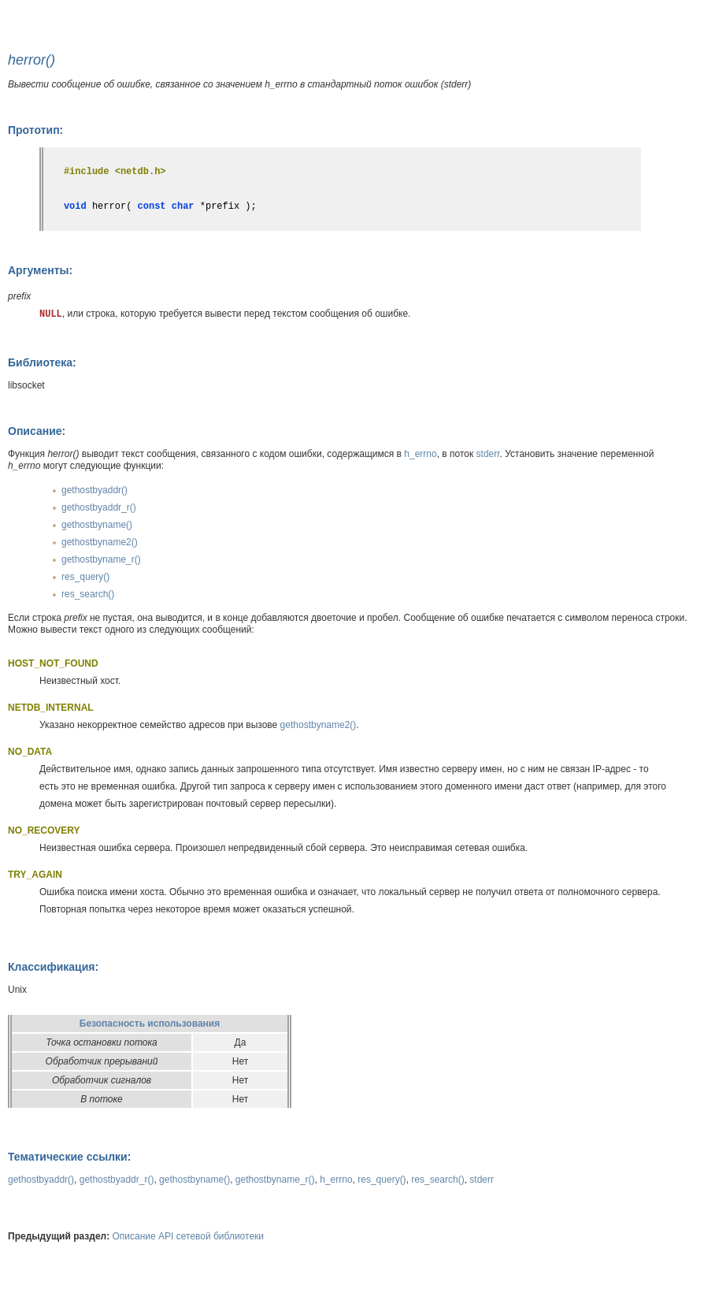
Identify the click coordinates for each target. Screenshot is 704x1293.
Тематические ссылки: (69, 1156)
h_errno (420, 453)
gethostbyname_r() (101, 559)
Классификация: (53, 966)
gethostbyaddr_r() (98, 507)
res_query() (85, 576)
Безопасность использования (150, 1023)
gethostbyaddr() (94, 490)
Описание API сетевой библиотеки (189, 1236)
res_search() (87, 594)
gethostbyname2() (99, 542)
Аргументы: (40, 270)
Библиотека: (42, 362)
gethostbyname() (96, 524)
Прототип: (35, 130)
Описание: (36, 431)
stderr (488, 453)
